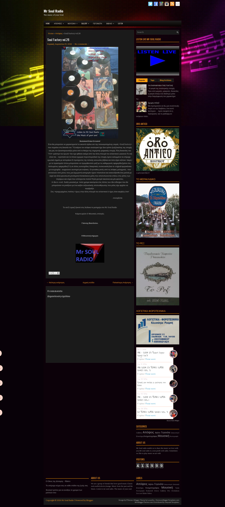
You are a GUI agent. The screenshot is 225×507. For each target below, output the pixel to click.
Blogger (89, 500)
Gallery (139, 433)
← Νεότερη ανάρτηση (55, 282)
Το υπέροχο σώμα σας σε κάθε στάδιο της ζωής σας (67, 485)
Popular (142, 80)
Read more (151, 359)
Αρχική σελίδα (88, 282)
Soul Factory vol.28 (58, 39)
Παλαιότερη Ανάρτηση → (123, 282)
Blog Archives (165, 80)
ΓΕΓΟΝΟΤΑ (97, 23)
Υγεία (177, 488)
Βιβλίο (157, 433)
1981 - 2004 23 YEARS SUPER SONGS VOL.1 (151, 398)
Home (48, 23)
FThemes (129, 500)
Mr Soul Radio (53, 10)
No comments (81, 44)
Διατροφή (176, 484)
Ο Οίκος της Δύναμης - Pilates (58, 481)
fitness (156, 491)
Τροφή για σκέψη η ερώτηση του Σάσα (151, 383)
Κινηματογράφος (150, 436)
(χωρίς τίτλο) (153, 103)
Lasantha (151, 500)
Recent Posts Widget (173, 420)
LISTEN (120, 23)
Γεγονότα (165, 432)
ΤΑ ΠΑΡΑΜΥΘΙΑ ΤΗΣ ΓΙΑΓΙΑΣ (160, 85)
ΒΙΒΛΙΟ (111, 23)
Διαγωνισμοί (175, 433)
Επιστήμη (139, 436)
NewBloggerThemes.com (144, 502)
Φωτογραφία (174, 436)
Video (149, 493)
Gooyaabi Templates (172, 502)
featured (149, 491)
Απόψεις (58, 33)
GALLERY (86, 23)
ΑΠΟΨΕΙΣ (60, 23)
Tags (152, 80)
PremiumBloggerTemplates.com (167, 500)
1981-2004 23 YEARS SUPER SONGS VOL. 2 (150, 368)
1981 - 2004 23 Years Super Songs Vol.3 (150, 354)
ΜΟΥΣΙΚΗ (73, 23)
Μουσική (163, 436)
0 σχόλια (140, 359)
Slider (144, 493)
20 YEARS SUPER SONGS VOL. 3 (152, 412)
